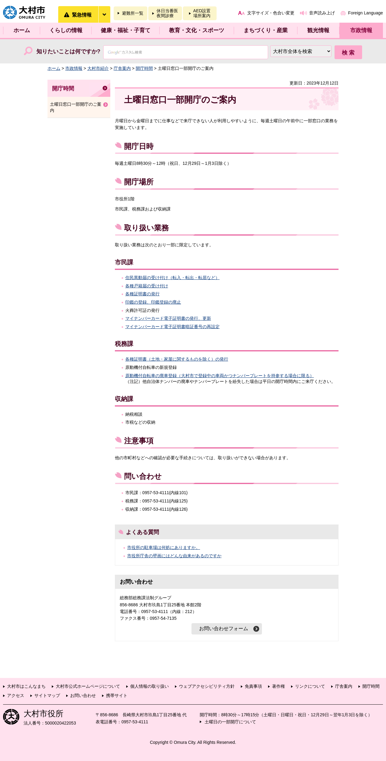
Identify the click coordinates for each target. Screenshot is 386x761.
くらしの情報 (65, 30)
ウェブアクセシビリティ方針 (207, 686)
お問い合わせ (83, 695)
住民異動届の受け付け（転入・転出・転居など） (172, 277)
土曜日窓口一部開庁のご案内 (75, 107)
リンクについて (310, 686)
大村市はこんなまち (26, 686)
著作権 (278, 686)
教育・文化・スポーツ (196, 30)
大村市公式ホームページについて (88, 686)
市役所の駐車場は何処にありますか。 (163, 547)
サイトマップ (47, 695)
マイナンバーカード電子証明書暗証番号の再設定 (172, 326)
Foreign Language (365, 12)
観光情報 (318, 30)
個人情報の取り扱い (149, 686)
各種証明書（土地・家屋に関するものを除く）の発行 (176, 359)
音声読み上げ (322, 12)
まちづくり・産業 (266, 30)
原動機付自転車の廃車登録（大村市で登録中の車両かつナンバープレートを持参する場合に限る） (219, 375)
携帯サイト (116, 695)
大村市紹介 (98, 68)
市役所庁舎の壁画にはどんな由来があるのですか (174, 555)
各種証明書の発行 (142, 293)
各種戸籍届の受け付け (146, 285)
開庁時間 (144, 68)
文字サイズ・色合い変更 (270, 12)
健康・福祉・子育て (125, 30)
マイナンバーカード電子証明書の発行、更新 (168, 318)
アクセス (15, 695)
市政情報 (361, 30)
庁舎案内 (122, 68)
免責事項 (253, 686)
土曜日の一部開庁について (230, 721)
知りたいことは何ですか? (68, 51)
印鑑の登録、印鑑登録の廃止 (153, 302)
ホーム (21, 30)
